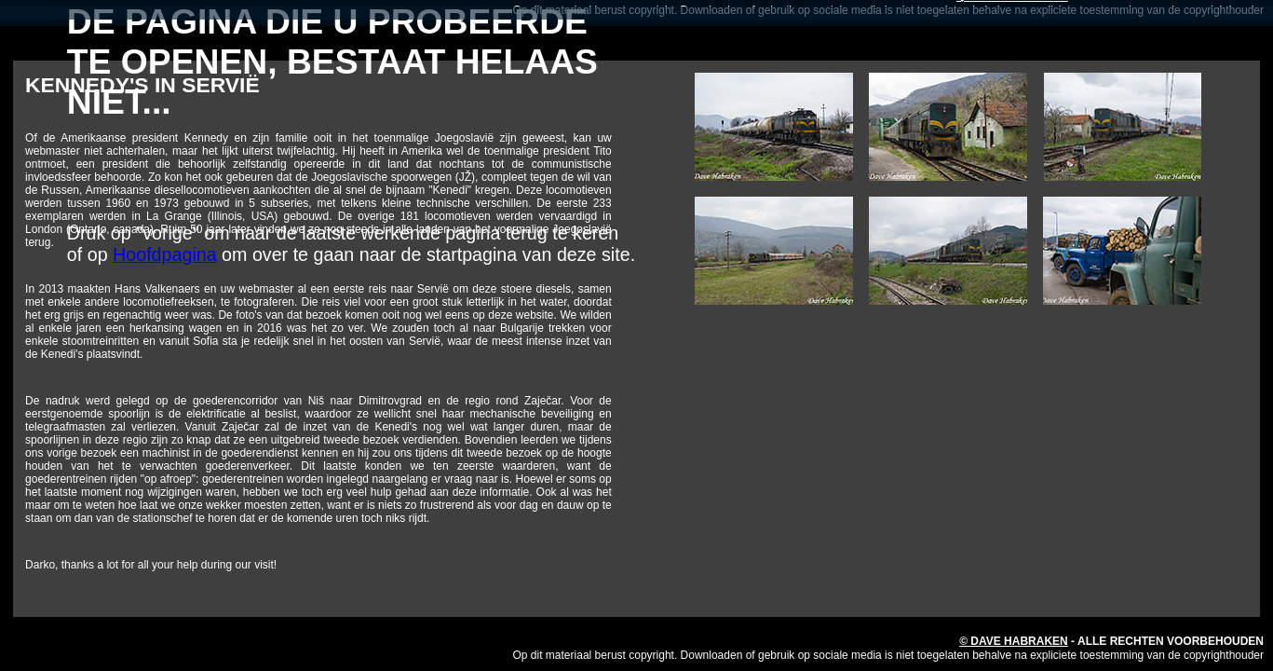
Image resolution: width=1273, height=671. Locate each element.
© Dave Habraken (1013, 641)
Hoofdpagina (165, 254)
